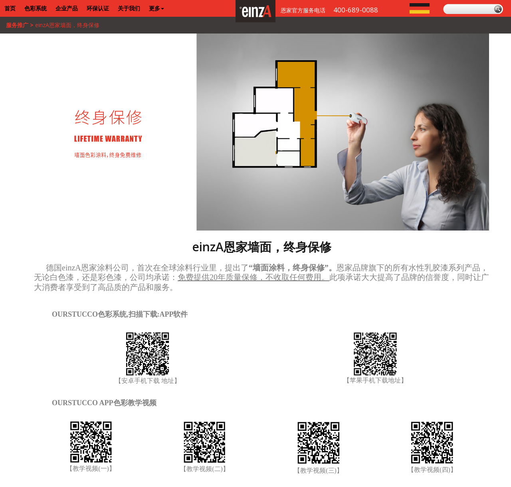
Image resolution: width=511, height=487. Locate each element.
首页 (10, 8)
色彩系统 (35, 8)
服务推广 (17, 25)
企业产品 (66, 8)
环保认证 (98, 8)
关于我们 (129, 8)
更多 (156, 8)
